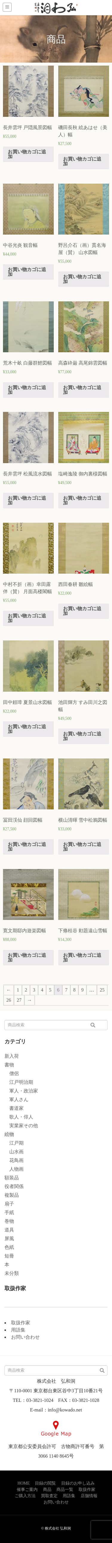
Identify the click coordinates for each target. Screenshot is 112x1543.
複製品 (11, 1195)
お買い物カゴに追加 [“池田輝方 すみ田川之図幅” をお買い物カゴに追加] (82, 736)
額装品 (11, 1177)
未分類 (11, 1273)
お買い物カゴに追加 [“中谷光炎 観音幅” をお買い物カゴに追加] (27, 272)
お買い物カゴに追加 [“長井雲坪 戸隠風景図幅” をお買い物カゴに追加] (27, 154)
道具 (9, 1229)
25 (102, 989)
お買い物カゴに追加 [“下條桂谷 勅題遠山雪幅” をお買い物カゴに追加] (82, 957)
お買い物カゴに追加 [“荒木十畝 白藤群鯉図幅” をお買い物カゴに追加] (27, 390)
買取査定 (49, 1496)
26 (8, 1000)
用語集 (18, 1329)
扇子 (9, 1203)
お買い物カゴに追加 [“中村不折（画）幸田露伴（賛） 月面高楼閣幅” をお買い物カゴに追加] (27, 618)
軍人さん (16, 1099)
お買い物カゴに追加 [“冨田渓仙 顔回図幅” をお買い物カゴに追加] (27, 847)
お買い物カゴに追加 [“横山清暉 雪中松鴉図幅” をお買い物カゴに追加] (82, 847)
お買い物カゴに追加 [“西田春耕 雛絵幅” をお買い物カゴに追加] (82, 611)
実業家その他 (21, 1125)
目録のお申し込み (78, 1483)
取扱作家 (20, 1322)
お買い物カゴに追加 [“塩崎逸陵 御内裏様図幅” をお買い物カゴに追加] (82, 500)
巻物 (9, 1221)
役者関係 (14, 1186)
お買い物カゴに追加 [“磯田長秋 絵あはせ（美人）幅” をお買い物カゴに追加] (82, 161)
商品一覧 (64, 1489)
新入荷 (11, 1056)
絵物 (9, 1134)
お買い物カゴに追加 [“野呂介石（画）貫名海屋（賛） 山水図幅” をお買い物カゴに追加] (82, 279)
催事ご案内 (27, 1489)
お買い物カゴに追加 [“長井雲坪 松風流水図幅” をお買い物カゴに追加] (27, 500)
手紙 (9, 1212)
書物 (9, 1064)
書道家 (14, 1108)
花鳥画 (14, 1160)
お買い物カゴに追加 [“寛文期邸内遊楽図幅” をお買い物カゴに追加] (27, 957)
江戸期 (14, 1142)
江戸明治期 (18, 1082)
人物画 (14, 1169)
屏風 (9, 1238)
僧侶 (11, 1073)
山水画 (14, 1151)
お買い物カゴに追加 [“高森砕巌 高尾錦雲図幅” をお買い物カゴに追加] (82, 390)
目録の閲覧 (45, 1483)
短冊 (9, 1255)
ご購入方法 (25, 1496)
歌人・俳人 (18, 1116)
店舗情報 (89, 1496)
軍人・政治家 (21, 1090)
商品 (47, 1489)
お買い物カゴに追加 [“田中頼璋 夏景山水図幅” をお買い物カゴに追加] (27, 729)
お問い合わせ (25, 1337)
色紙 (9, 1247)
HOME (23, 1483)
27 (19, 1000)
